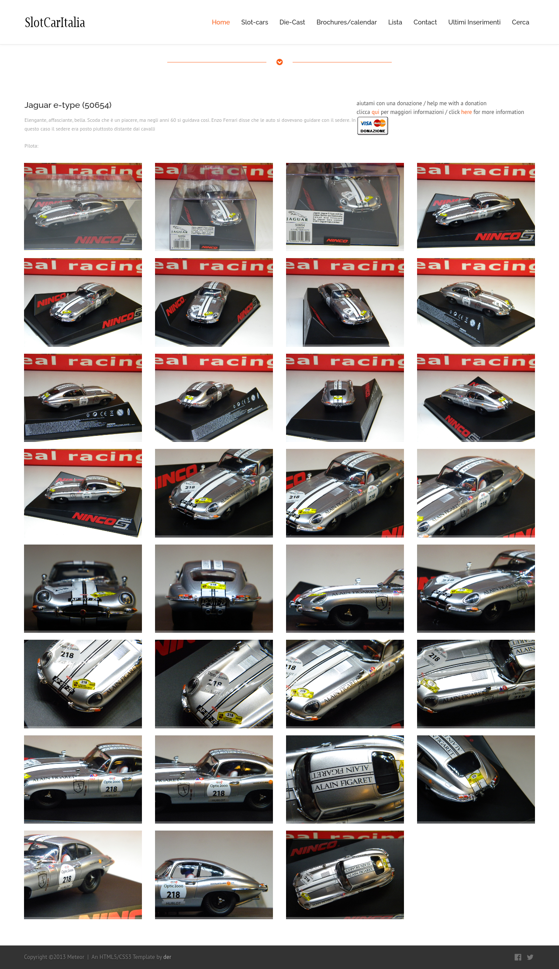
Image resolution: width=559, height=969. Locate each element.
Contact (425, 22)
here (466, 112)
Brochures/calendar (347, 22)
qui (375, 112)
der (167, 957)
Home (221, 22)
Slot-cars (255, 22)
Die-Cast (292, 22)
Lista (395, 22)
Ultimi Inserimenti (475, 22)
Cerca (520, 22)
